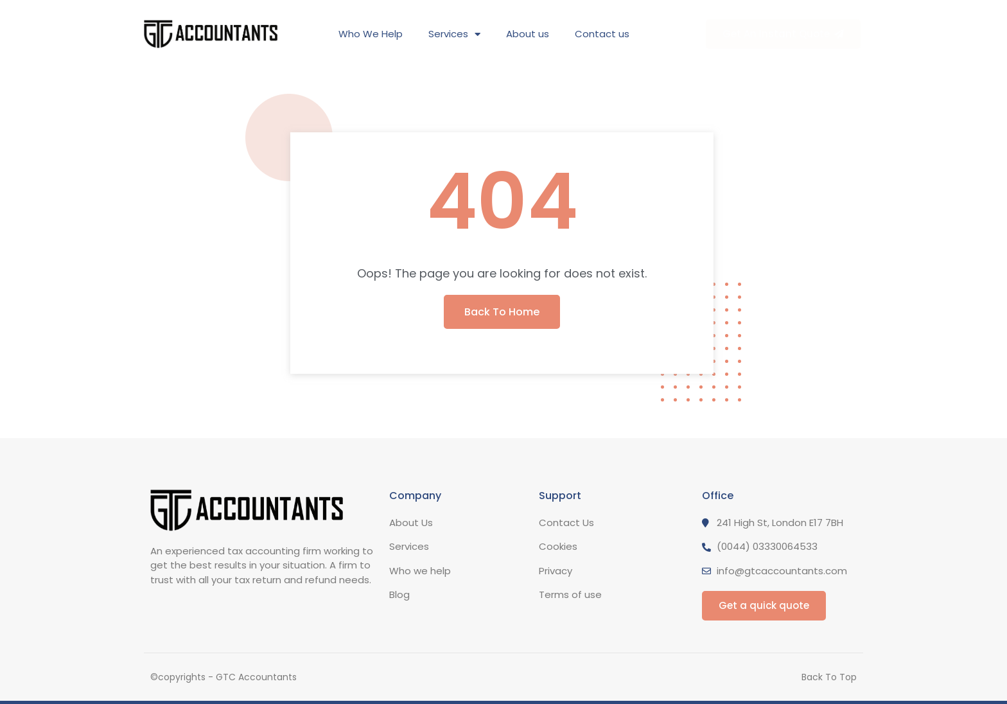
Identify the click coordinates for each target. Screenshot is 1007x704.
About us (527, 33)
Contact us (602, 33)
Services (454, 34)
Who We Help (370, 33)
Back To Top (829, 677)
